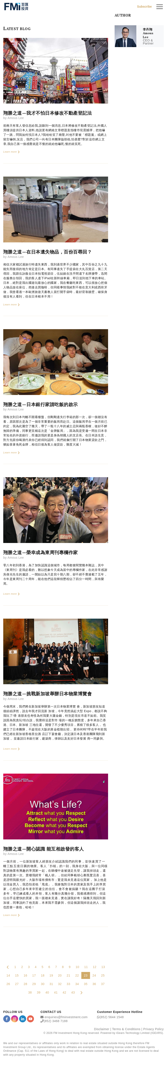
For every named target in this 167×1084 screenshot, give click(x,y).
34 (77, 984)
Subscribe (144, 6)
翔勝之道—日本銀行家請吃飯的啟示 (40, 404)
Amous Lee (15, 118)
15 (17, 975)
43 (73, 992)
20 (60, 975)
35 (86, 984)
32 (60, 984)
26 (8, 984)
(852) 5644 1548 (112, 1017)
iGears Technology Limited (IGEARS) (139, 1033)
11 (86, 967)
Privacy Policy (153, 1029)
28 (25, 984)
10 (77, 967)
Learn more (11, 151)
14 (8, 975)
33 (68, 984)
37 (103, 984)
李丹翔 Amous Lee (148, 33)
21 (68, 975)
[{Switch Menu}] (159, 6)
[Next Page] (81, 992)
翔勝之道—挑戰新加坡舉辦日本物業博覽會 (47, 694)
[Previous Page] (8, 966)
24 (94, 975)
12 (95, 967)
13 (103, 967)
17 (34, 975)
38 (30, 992)
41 (56, 992)
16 (25, 975)
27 (17, 984)
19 (51, 975)
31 (51, 984)
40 (47, 992)
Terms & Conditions (126, 1029)
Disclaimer (101, 1029)
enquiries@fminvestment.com (66, 1017)
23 (86, 975)
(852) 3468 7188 (56, 1021)
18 (43, 975)
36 (94, 984)
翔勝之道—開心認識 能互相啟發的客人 (43, 849)
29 (34, 984)
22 (77, 975)
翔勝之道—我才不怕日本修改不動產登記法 (47, 113)
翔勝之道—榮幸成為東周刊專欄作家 (40, 552)
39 (38, 992)
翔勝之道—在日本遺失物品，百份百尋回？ (47, 252)
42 (64, 992)
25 (103, 975)
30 (43, 984)
